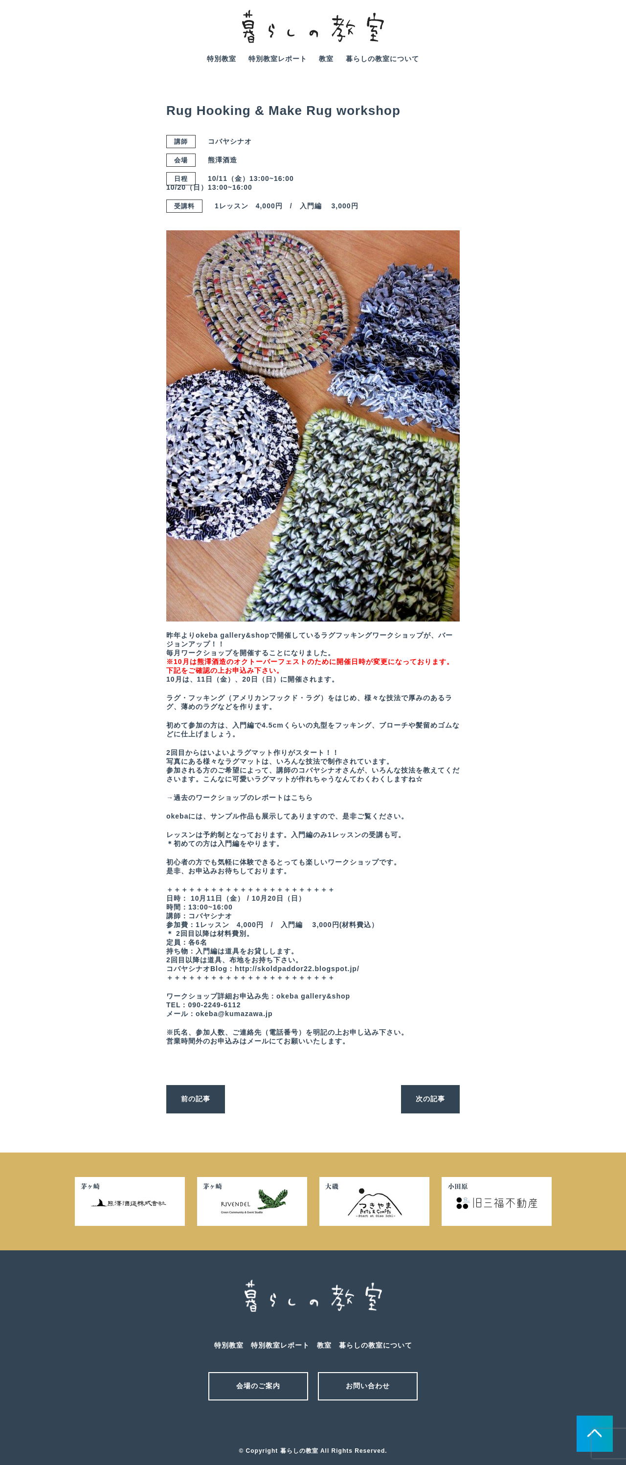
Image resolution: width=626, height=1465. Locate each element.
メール (296, 1425)
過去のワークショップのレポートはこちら (243, 797)
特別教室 (221, 59)
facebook (601, 33)
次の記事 (430, 1099)
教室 (326, 59)
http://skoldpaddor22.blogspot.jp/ (297, 969)
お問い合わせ (368, 1386)
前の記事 (195, 1099)
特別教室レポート (277, 59)
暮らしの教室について (382, 59)
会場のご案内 (258, 1386)
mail (573, 33)
